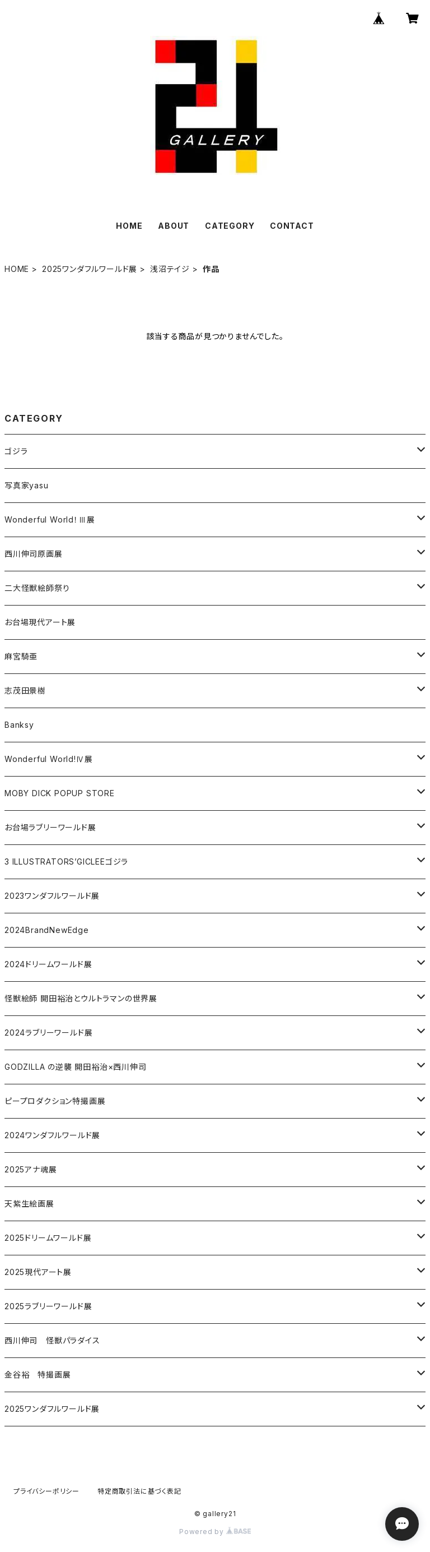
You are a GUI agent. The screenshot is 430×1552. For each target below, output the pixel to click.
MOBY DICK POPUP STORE (59, 793)
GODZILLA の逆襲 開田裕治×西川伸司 (75, 1066)
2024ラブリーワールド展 (48, 1032)
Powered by (215, 1531)
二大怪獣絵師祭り (36, 588)
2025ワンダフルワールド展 (89, 269)
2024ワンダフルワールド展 (52, 1135)
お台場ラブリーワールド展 (50, 827)
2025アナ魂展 (30, 1169)
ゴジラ (15, 451)
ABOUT (173, 225)
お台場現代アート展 (40, 622)
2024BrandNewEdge (46, 930)
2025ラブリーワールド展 (48, 1306)
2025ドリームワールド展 (47, 1237)
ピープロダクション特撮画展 (54, 1101)
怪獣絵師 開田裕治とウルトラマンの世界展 (80, 998)
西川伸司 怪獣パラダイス (52, 1340)
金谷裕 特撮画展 (37, 1374)
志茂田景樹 (25, 690)
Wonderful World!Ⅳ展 (48, 759)
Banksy (19, 724)
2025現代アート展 (38, 1272)
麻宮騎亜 (21, 656)
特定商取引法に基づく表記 (139, 1491)
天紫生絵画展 (29, 1203)
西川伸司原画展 (33, 553)
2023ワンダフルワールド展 (52, 895)
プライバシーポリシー (46, 1491)
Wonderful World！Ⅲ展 (49, 519)
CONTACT (292, 225)
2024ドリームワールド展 (48, 964)
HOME (129, 225)
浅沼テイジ (170, 269)
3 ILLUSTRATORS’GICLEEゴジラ (66, 861)
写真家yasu (26, 485)
